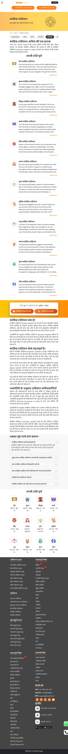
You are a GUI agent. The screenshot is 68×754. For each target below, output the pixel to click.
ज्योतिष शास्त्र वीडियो (16, 738)
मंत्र (37, 641)
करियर (38, 668)
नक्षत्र (37, 638)
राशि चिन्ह (13, 725)
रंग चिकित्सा (14, 701)
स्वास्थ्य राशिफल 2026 (17, 572)
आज (25, 37)
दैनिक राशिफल (15, 675)
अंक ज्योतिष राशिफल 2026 (19, 588)
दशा (11, 731)
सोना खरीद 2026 (15, 645)
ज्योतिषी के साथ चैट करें (23, 8)
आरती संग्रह (14, 715)
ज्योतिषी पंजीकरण (41, 674)
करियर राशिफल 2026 (17, 575)
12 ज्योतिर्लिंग (40, 645)
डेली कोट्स (13, 721)
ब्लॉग (12, 708)
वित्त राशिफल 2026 (16, 578)
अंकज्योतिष (39, 592)
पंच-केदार (39, 648)
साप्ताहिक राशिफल (16, 608)
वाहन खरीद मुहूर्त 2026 (17, 639)
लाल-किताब (14, 735)
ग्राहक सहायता (40, 658)
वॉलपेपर (13, 718)
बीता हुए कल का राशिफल (18, 605)
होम (11, 33)
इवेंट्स (38, 677)
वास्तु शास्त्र (39, 628)
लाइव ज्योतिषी (14, 672)
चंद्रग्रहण (38, 575)
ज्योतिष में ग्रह (40, 635)
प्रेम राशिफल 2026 (16, 568)
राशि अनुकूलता (15, 695)
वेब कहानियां (14, 711)
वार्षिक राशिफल (15, 615)
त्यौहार (38, 602)
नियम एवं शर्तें (40, 664)
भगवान (38, 608)
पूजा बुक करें (14, 662)
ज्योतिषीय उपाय (40, 625)
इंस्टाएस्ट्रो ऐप (14, 665)
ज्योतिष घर (13, 692)
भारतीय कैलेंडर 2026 (42, 578)
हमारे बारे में (39, 671)
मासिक (49, 37)
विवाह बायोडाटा (15, 688)
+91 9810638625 (43, 693)
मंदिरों (37, 612)
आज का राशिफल (15, 599)
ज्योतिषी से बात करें (46, 8)
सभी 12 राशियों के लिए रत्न (44, 621)
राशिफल (15, 33)
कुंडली (12, 678)
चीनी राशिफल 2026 (16, 585)
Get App (54, 2)
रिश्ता (37, 595)
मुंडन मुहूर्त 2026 (15, 635)
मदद (37, 681)
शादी (37, 598)
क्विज (37, 565)
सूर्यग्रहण (38, 572)
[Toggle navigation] (2, 2)
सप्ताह (41, 37)
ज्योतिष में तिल (15, 728)
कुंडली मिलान (14, 685)
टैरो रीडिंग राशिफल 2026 (18, 565)
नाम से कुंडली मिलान (17, 658)
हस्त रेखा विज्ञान (41, 615)
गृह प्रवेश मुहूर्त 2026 (16, 629)
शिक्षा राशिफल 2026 (16, 582)
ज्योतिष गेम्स (40, 568)
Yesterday (15, 37)
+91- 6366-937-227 (45, 690)
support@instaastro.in (46, 696)
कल (32, 37)
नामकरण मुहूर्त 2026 (16, 632)
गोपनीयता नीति (41, 661)
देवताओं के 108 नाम (16, 741)
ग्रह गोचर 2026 (40, 631)
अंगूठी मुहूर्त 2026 (15, 642)
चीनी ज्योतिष (40, 585)
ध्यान (11, 705)
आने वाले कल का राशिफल (18, 602)
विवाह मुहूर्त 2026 (15, 625)
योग (11, 698)
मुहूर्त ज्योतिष (40, 588)
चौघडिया (38, 618)
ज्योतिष (38, 605)
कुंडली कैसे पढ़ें (14, 682)
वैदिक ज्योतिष (40, 582)
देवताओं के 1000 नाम (16, 745)
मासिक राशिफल (15, 612)
